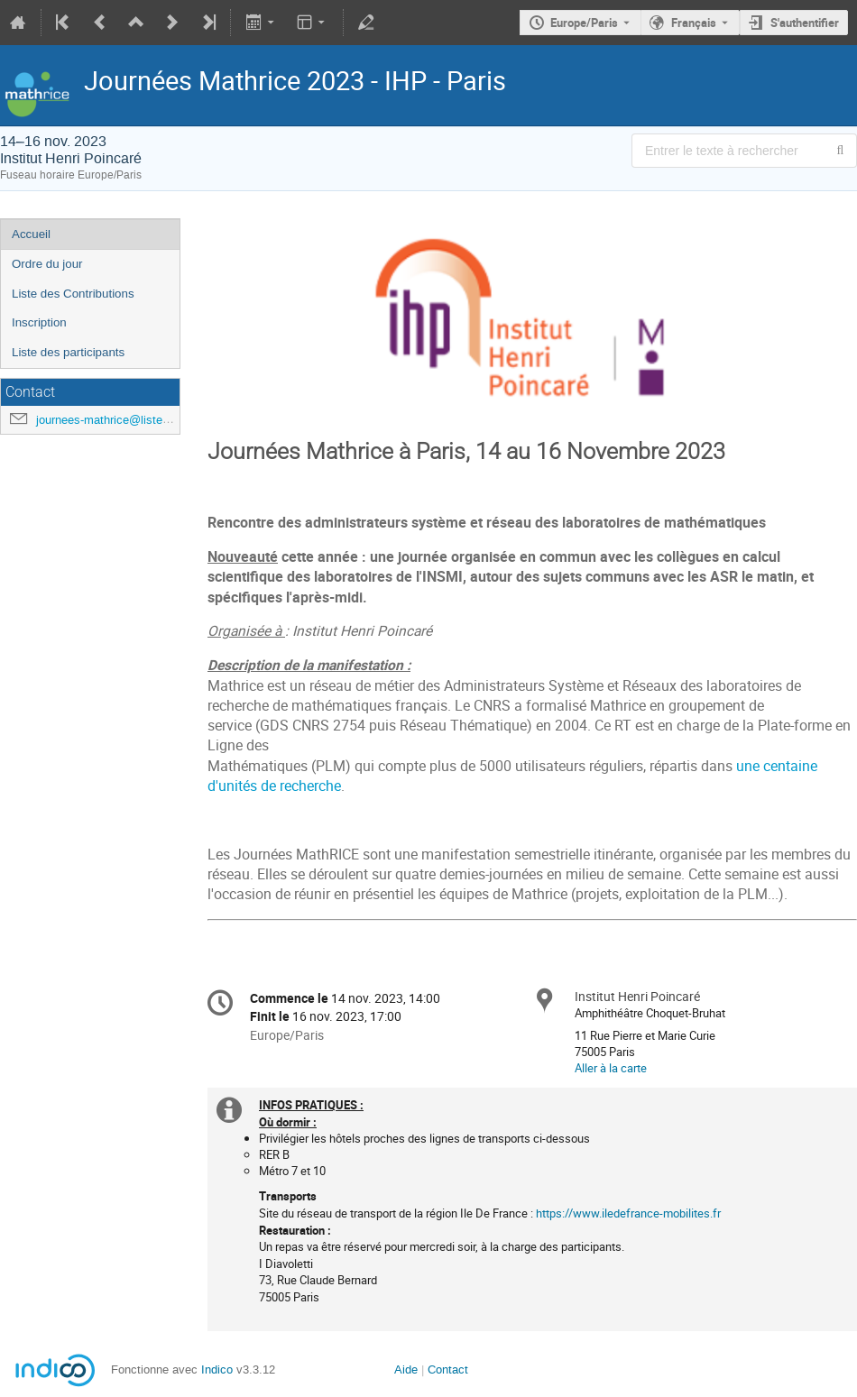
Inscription (39, 322)
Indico (217, 1369)
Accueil (31, 234)
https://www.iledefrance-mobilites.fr (628, 1213)
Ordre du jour (47, 264)
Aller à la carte (611, 1068)
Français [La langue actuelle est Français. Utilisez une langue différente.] (693, 22)
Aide (406, 1369)
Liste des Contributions (73, 293)
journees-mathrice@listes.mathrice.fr (132, 419)
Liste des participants (68, 352)
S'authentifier (804, 22)
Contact (448, 1369)
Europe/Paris (584, 22)
